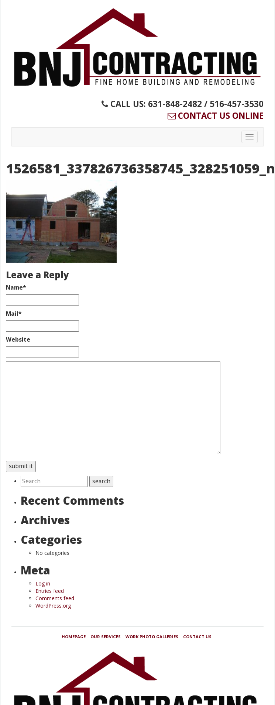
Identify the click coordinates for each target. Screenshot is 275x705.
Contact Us (197, 636)
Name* (16, 287)
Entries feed (49, 590)
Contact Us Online (216, 115)
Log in (42, 583)
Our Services (105, 636)
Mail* (13, 314)
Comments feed (54, 598)
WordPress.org (53, 605)
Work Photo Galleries (152, 636)
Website (18, 339)
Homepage (74, 636)
